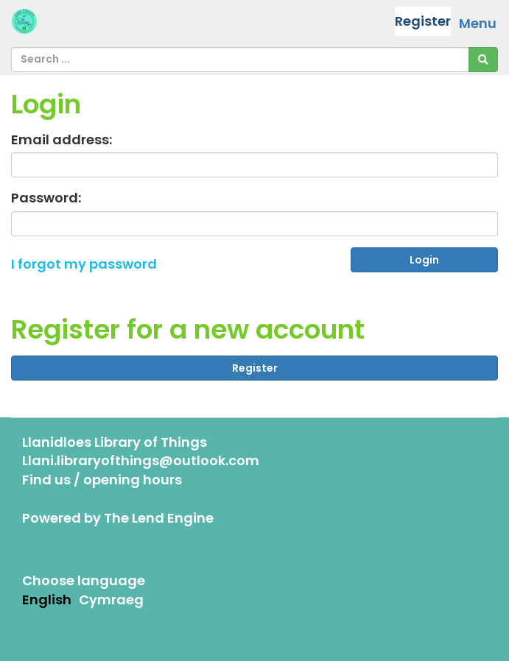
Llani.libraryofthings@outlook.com (140, 460)
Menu (477, 23)
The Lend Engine (159, 518)
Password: (46, 197)
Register (423, 21)
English (46, 599)
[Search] (483, 59)
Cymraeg (111, 599)
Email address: (61, 139)
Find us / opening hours (102, 479)
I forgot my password (84, 264)
